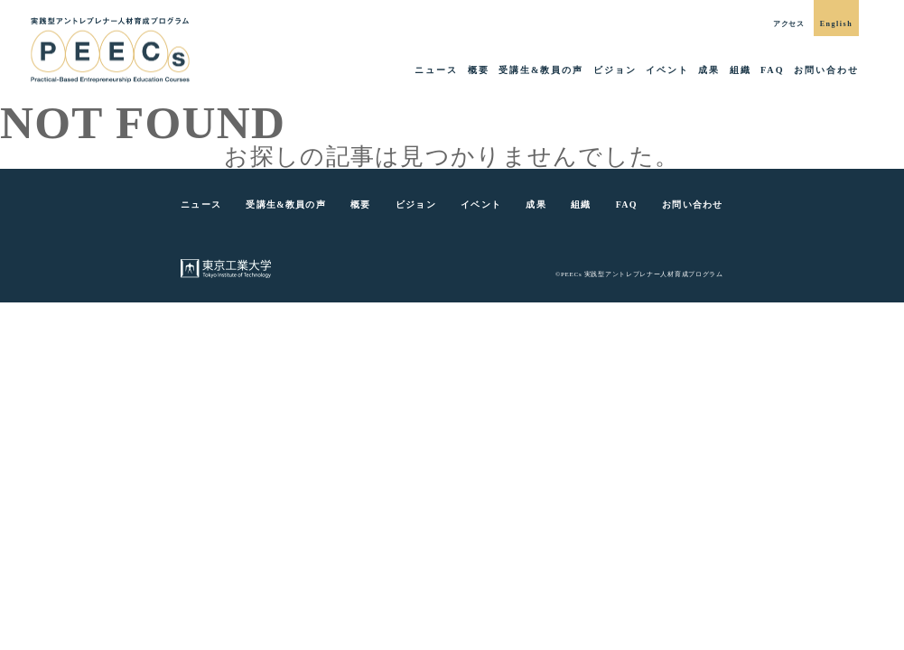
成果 (709, 70)
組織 (740, 70)
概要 (478, 70)
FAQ (772, 70)
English (836, 24)
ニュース (436, 70)
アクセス (789, 24)
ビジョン (615, 70)
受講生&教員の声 (541, 70)
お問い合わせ (826, 70)
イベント (667, 70)
